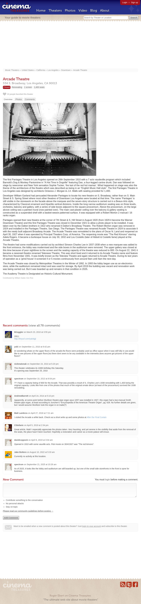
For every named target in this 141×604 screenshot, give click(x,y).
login (107, 479)
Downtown (65, 70)
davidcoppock (21, 440)
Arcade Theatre (80, 70)
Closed (6, 87)
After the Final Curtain (96, 417)
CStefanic (19, 425)
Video (82, 10)
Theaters (55, 10)
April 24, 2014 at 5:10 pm (43, 396)
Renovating (17, 87)
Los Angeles (53, 70)
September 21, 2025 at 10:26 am (41, 464)
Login (124, 2)
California (40, 70)
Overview (8, 99)
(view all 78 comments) (44, 325)
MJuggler (18, 332)
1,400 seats (39, 87)
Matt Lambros (21, 413)
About (104, 10)
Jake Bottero (20, 452)
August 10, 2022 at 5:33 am (42, 452)
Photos (70, 10)
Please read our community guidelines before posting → (28, 514)
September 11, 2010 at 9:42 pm (36, 347)
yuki (16, 347)
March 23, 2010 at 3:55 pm (39, 332)
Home (41, 10)
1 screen (28, 87)
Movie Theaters (12, 70)
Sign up (134, 2)
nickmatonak (20, 364)
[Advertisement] (70, 45)
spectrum (18, 379)
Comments (30, 99)
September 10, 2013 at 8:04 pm (41, 379)
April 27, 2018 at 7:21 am (42, 413)
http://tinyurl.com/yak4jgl (25, 339)
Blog (93, 10)
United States (28, 70)
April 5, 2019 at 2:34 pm (37, 425)
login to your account (91, 529)
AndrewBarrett (21, 396)
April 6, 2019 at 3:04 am (42, 440)
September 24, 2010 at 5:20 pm (44, 364)
